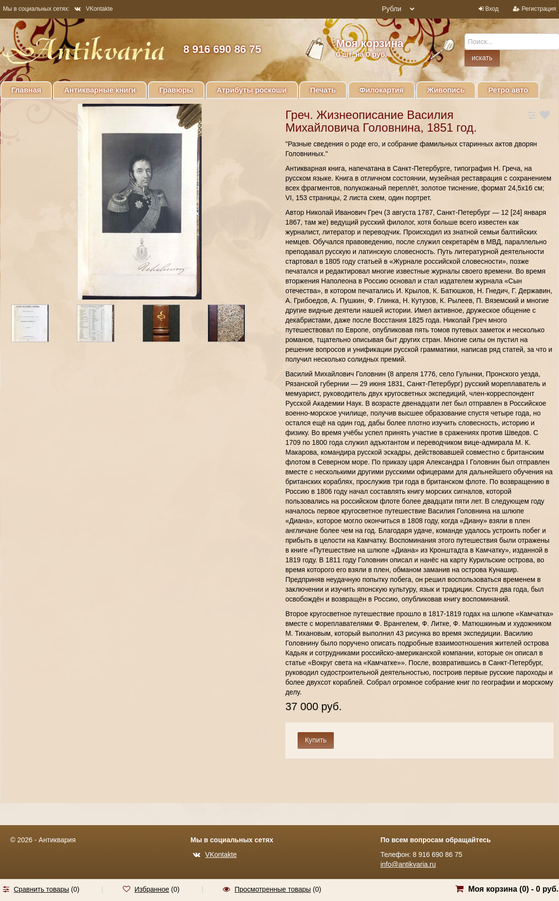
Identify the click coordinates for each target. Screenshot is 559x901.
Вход (491, 8)
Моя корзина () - (513, 889)
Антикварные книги (100, 90)
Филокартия (381, 90)
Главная (26, 90)
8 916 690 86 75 (222, 49)
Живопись (446, 90)
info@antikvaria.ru (408, 864)
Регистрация (539, 8)
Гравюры (176, 90)
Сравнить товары (41, 889)
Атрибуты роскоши (252, 90)
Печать (323, 90)
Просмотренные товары (272, 889)
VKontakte (93, 8)
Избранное (152, 889)
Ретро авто (508, 90)
